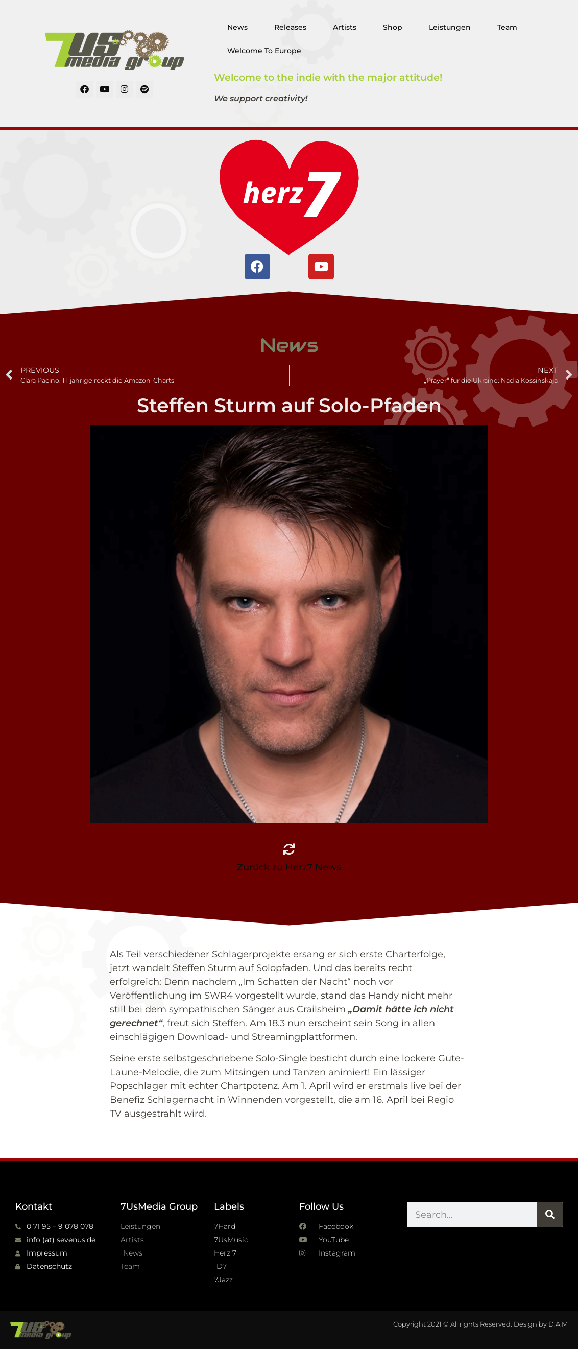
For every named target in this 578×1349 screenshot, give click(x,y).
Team (507, 27)
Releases (290, 27)
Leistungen (450, 27)
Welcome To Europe (264, 50)
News (237, 27)
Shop (392, 27)
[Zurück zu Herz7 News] (289, 849)
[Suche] (550, 1214)
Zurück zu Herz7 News (289, 867)
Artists (344, 27)
